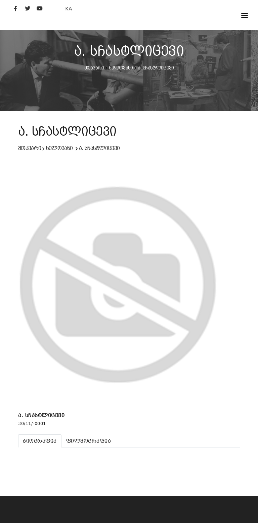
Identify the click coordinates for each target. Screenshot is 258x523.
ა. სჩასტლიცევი (156, 67)
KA (68, 8)
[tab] (39, 440)
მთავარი (94, 67)
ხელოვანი (121, 67)
